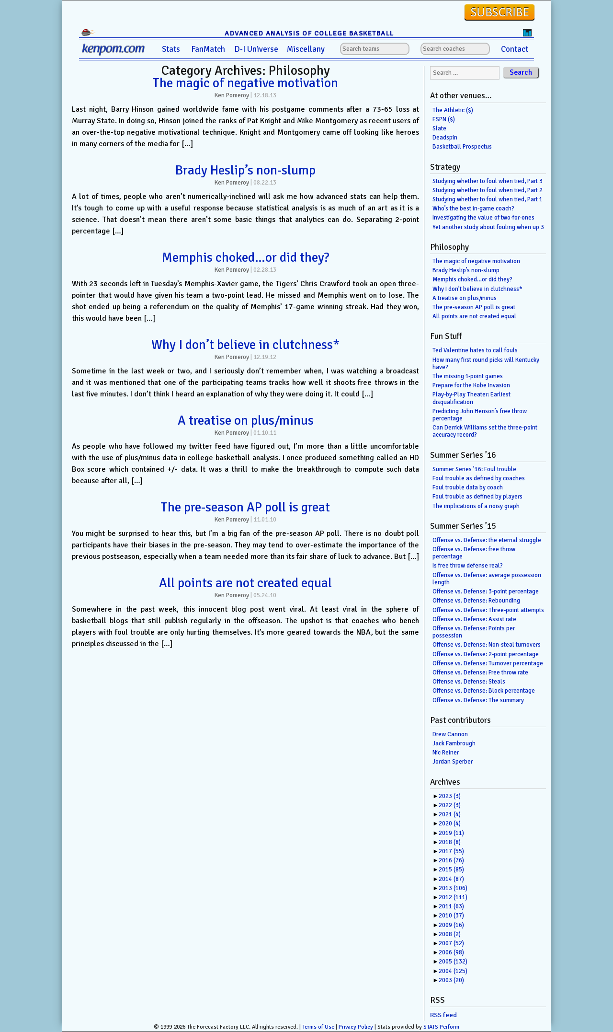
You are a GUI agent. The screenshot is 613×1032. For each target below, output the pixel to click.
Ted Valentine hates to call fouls (475, 350)
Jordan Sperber (452, 761)
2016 (451, 860)
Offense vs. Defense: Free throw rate (480, 672)
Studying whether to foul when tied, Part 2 (487, 190)
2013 (453, 888)
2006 (451, 952)
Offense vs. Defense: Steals (468, 681)
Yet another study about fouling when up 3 (488, 227)
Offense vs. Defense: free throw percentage (473, 552)
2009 (451, 925)
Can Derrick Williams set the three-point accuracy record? (484, 431)
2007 (451, 943)
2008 (450, 934)
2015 (451, 869)
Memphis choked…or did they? (245, 257)
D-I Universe (256, 49)
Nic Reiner (445, 752)
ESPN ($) (443, 119)
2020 (450, 823)
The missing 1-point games (467, 376)
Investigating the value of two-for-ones (483, 217)
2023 (450, 796)
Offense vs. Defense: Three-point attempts (488, 610)
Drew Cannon (450, 734)
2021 (450, 814)
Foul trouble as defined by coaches (478, 478)
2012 (453, 897)
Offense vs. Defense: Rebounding (476, 600)
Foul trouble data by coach (467, 487)
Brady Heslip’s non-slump (245, 170)
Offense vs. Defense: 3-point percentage (485, 591)
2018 (450, 842)
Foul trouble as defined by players (477, 496)
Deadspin (444, 137)
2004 (453, 971)
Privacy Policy (356, 1027)
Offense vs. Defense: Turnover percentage (487, 663)
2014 (451, 879)
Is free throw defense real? (467, 565)
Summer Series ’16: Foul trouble (474, 469)
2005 (453, 961)
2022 (450, 805)
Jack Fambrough (454, 743)
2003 (451, 980)
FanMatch (208, 49)
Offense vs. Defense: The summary (478, 700)
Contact (514, 49)
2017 (451, 851)
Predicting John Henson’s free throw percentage (479, 414)
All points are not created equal (245, 583)
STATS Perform (441, 1027)
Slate (439, 128)
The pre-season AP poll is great (245, 507)
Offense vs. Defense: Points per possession (473, 632)
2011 (451, 906)
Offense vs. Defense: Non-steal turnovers (486, 645)
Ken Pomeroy (232, 95)
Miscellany (306, 49)
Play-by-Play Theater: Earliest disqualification (471, 398)
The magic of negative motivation (245, 83)
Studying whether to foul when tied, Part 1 (487, 199)
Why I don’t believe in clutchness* (245, 344)
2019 (451, 833)
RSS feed (443, 1015)
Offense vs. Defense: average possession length (486, 578)
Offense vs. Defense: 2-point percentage (485, 654)
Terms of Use (318, 1027)
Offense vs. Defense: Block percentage (483, 691)
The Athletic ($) (452, 110)
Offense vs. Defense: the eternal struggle (486, 540)
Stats (171, 49)
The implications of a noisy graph (476, 506)
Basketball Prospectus (462, 147)
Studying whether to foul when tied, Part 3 (487, 181)
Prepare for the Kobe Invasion (471, 385)
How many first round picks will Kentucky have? (485, 363)
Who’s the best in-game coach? (473, 208)
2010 (451, 915)
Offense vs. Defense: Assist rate (474, 619)
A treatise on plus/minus (246, 420)
